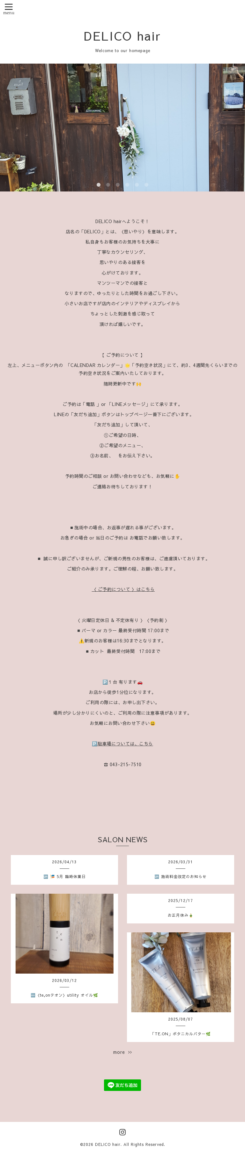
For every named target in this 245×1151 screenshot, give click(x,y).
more (122, 1052)
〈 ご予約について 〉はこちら (123, 589)
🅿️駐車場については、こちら (122, 743)
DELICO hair (122, 35)
